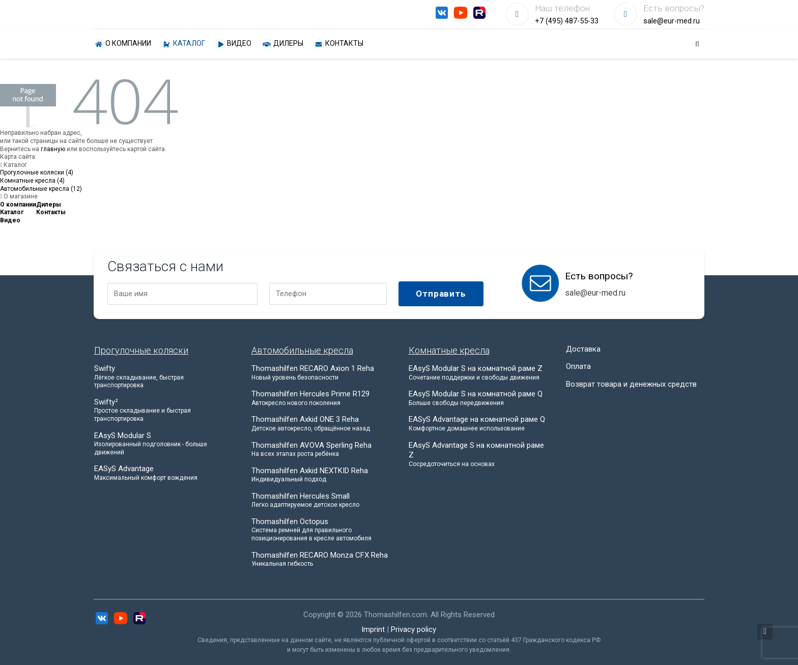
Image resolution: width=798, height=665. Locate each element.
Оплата (578, 366)
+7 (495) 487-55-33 (566, 21)
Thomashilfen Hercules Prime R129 (320, 398)
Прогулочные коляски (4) (36, 172)
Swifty (163, 377)
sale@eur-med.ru (671, 21)
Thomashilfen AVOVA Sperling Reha (320, 449)
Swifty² (163, 410)
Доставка (583, 349)
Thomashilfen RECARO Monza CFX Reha (320, 559)
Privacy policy (413, 629)
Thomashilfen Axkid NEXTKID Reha (320, 475)
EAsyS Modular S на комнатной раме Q (478, 398)
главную (53, 149)
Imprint (373, 629)
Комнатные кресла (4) (32, 180)
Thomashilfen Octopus (320, 530)
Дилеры (282, 44)
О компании (122, 44)
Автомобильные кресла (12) (41, 188)
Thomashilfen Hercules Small (320, 500)
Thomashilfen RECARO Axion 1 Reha (320, 373)
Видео (233, 44)
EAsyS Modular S (163, 444)
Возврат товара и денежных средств (631, 384)
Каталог (183, 44)
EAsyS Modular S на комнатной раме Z (478, 373)
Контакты (338, 44)
